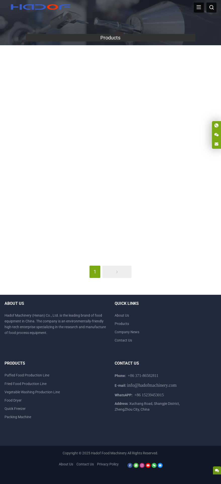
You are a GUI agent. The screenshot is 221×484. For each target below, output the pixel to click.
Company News (127, 332)
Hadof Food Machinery (109, 453)
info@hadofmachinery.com (151, 385)
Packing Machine (18, 417)
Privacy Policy (108, 464)
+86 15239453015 (149, 395)
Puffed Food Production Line (27, 375)
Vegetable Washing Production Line (32, 392)
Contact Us (123, 340)
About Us (122, 315)
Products (122, 324)
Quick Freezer (15, 409)
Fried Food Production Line (26, 384)
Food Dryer (13, 400)
